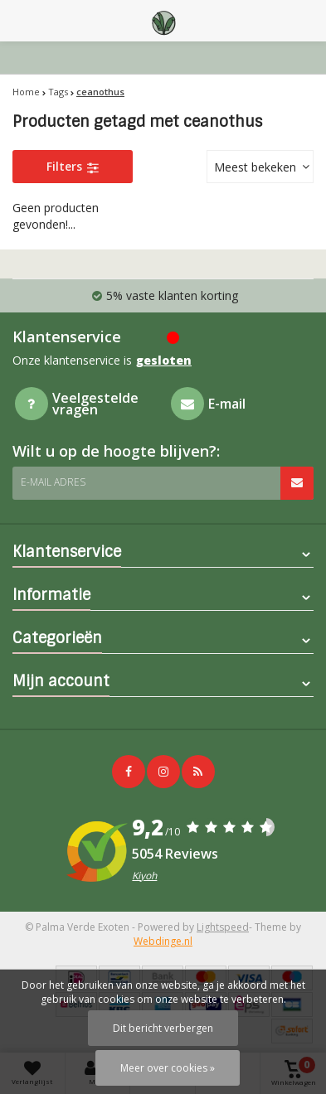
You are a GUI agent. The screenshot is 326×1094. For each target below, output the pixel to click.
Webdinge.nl (163, 941)
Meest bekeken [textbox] (255, 167)
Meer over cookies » (167, 1068)
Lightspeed (223, 927)
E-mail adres (53, 482)
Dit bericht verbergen (163, 1028)
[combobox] (260, 166)
